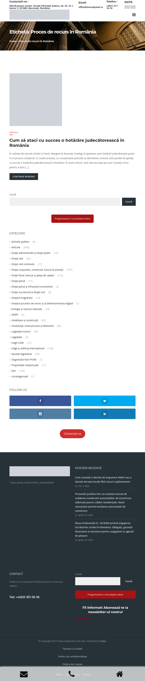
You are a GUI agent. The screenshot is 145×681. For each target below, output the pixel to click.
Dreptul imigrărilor (22, 297)
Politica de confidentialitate (72, 656)
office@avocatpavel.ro (91, 7)
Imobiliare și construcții (25, 320)
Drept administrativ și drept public (31, 253)
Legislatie (17, 337)
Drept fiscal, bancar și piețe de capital (33, 275)
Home (13, 41)
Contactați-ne (72, 434)
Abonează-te (82, 618)
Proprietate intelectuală (25, 365)
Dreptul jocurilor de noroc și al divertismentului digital (42, 303)
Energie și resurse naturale (27, 309)
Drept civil (17, 258)
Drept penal (18, 281)
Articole (13, 132)
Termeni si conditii (72, 648)
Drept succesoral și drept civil (28, 292)
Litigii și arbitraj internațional (28, 348)
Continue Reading (24, 176)
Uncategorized (20, 376)
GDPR (15, 314)
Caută (12, 194)
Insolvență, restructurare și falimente (33, 326)
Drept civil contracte (23, 264)
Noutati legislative (22, 354)
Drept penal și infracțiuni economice (32, 286)
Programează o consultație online (72, 218)
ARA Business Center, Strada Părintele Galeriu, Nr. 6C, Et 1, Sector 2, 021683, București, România (41, 7)
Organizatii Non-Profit (24, 359)
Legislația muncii (21, 331)
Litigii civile (18, 342)
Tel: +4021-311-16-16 (24, 597)
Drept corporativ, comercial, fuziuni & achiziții (37, 269)
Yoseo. (103, 641)
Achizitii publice (20, 241)
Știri (14, 370)
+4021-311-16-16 (112, 7)
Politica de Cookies (72, 664)
